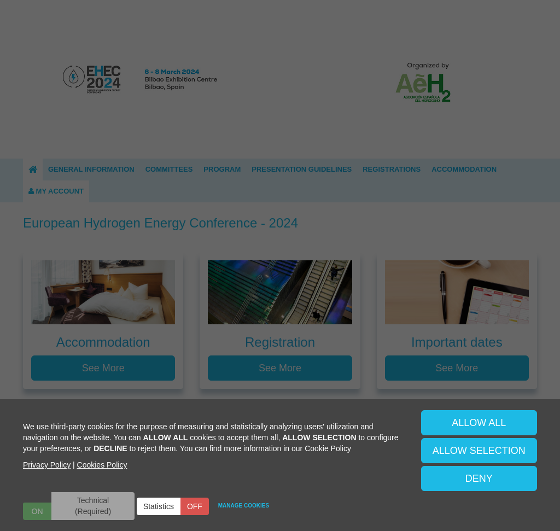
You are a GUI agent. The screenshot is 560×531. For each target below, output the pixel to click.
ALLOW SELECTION (479, 450)
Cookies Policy (102, 464)
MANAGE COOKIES (243, 506)
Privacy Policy (47, 464)
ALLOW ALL (479, 422)
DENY (479, 478)
